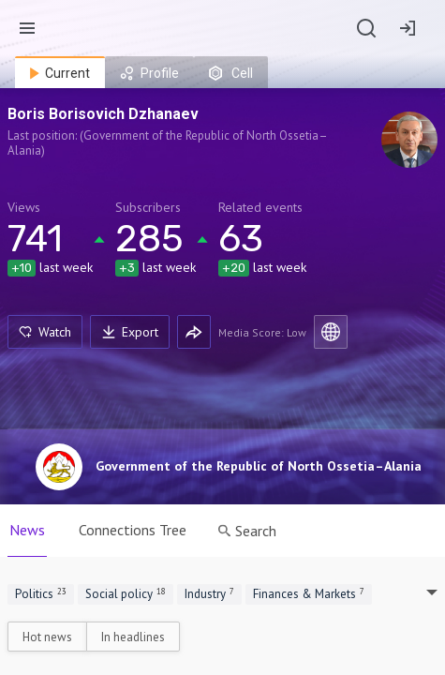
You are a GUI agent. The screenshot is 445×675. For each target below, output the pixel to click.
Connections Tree (132, 529)
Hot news (47, 637)
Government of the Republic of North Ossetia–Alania (259, 466)
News (27, 529)
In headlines (133, 637)
